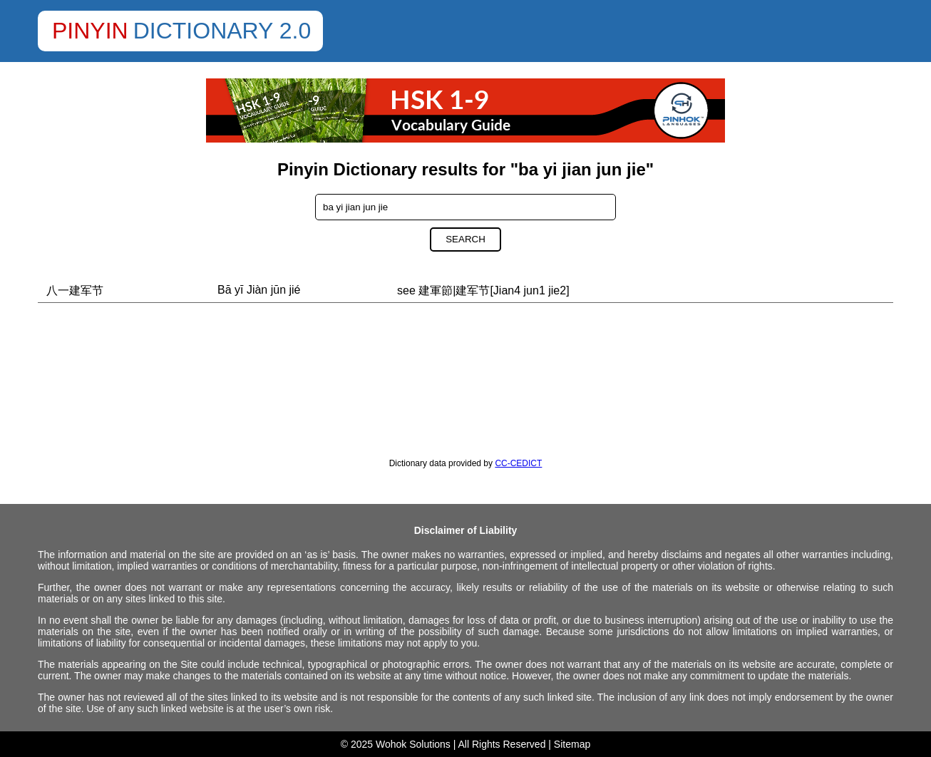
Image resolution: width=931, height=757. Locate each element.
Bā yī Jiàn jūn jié (259, 290)
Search (465, 239)
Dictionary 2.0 (222, 30)
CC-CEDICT (518, 463)
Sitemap (572, 744)
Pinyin (90, 30)
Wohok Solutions (413, 744)
